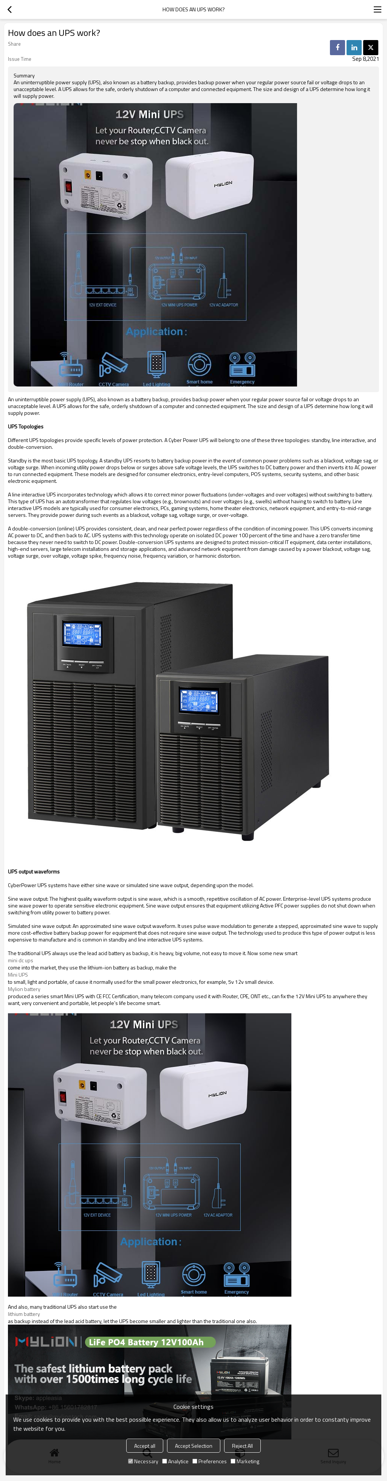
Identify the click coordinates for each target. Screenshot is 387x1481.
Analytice (175, 1461)
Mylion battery (24, 989)
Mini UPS (18, 975)
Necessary (143, 1461)
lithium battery (24, 1314)
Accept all (144, 1446)
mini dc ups (20, 960)
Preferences (209, 1461)
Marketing (245, 1461)
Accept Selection (193, 1446)
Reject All (242, 1446)
